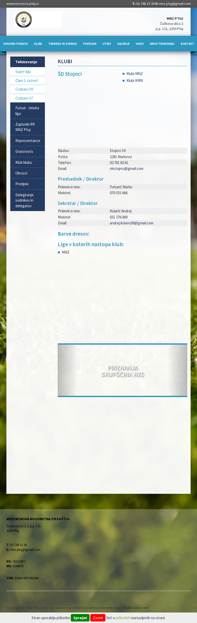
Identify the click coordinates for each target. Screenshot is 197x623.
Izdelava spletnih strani (104, 607)
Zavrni (98, 617)
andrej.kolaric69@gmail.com (131, 223)
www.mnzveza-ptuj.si (22, 3)
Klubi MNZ (134, 73)
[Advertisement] (122, 300)
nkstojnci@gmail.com (126, 168)
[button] (67, 370)
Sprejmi (80, 617)
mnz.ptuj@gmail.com (175, 3)
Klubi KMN (134, 80)
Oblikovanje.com (136, 607)
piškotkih (123, 617)
